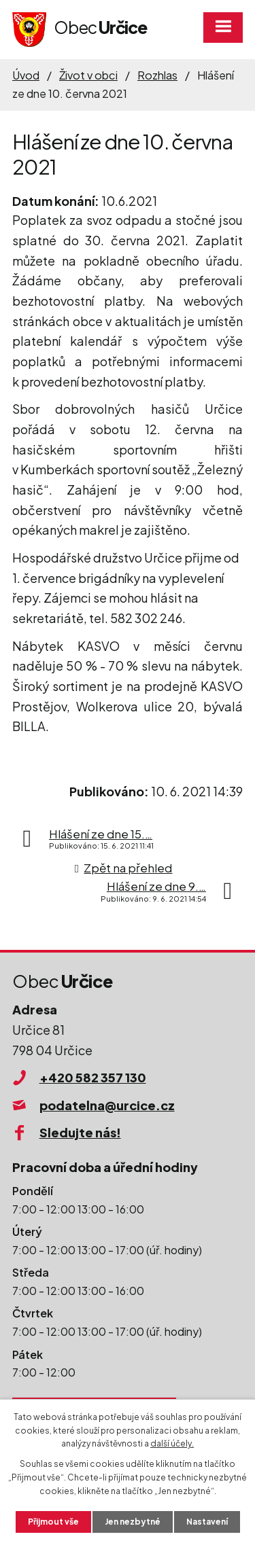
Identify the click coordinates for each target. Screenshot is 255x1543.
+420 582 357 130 (92, 1077)
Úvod (25, 75)
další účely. (172, 1443)
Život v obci (88, 75)
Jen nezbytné (132, 1522)
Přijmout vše (53, 1522)
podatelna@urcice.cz (107, 1105)
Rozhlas (157, 75)
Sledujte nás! (80, 1132)
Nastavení (207, 1522)
